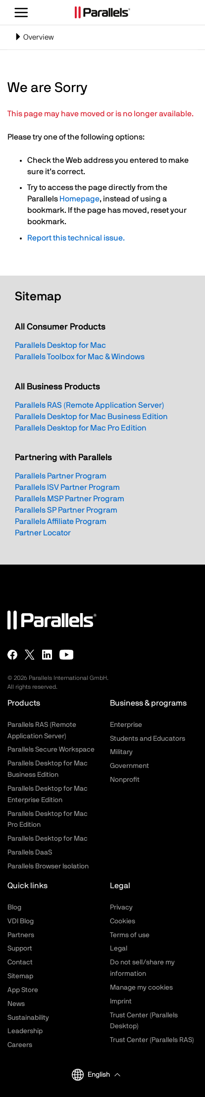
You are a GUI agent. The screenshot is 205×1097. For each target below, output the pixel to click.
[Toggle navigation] (102, 37)
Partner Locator (43, 533)
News (16, 1004)
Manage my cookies (141, 987)
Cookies (122, 921)
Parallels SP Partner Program (66, 510)
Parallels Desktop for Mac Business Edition (91, 417)
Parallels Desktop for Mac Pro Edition (81, 428)
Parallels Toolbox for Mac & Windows (80, 357)
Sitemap (20, 976)
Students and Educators (147, 738)
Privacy (121, 907)
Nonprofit (125, 779)
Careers (19, 1045)
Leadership (25, 1031)
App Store (22, 990)
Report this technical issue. (76, 238)
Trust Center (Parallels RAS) (152, 1040)
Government (129, 766)
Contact (20, 962)
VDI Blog (20, 921)
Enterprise (126, 724)
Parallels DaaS (29, 852)
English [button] (91, 1075)
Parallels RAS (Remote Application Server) (89, 405)
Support (19, 948)
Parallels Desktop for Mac (60, 345)
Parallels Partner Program (60, 476)
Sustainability (28, 1017)
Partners (20, 935)
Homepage (79, 199)
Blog (14, 907)
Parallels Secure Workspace (51, 749)
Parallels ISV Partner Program (67, 487)
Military (121, 752)
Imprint (121, 1001)
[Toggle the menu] (21, 12)
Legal (118, 948)
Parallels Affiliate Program (60, 521)
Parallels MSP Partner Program (69, 499)
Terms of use (130, 935)
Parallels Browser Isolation (48, 866)
